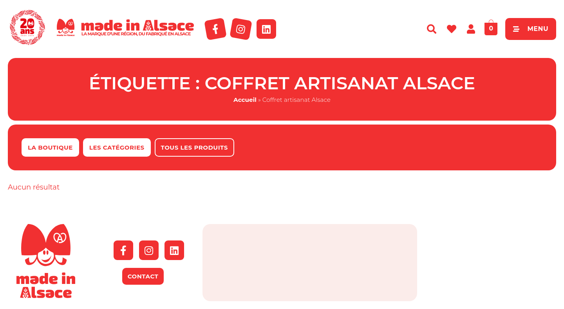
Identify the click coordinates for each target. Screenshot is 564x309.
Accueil (245, 99)
